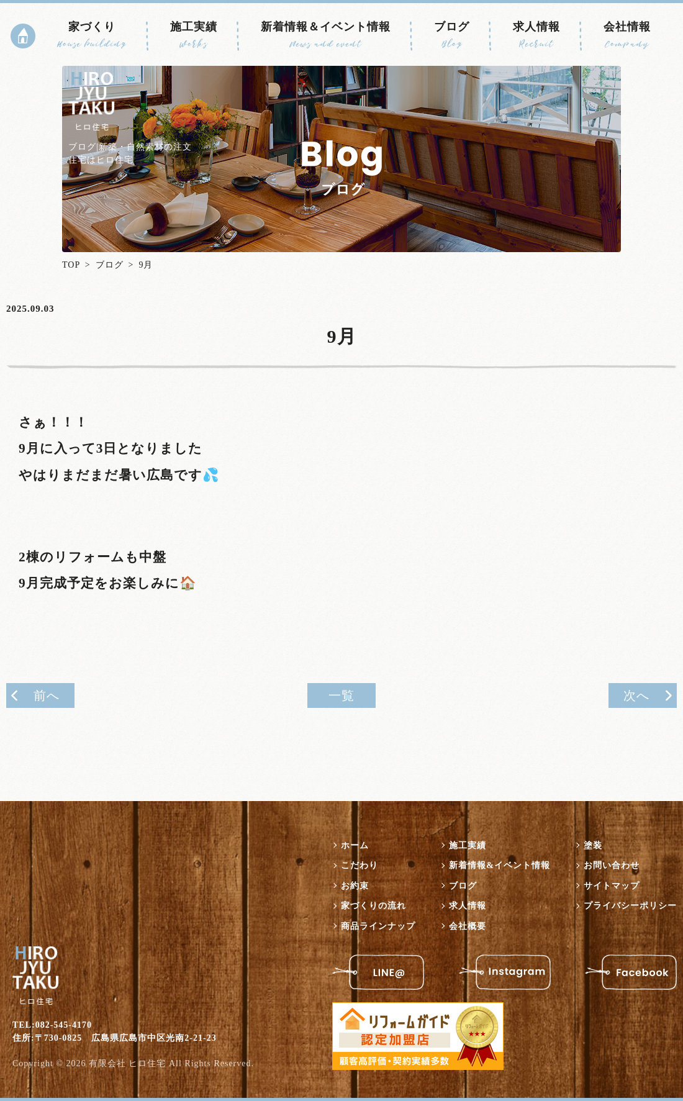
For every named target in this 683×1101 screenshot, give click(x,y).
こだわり (359, 865)
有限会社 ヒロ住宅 (127, 1063)
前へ (47, 695)
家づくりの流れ (373, 905)
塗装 (593, 845)
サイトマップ (612, 885)
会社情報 (627, 35)
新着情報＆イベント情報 (326, 35)
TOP (71, 265)
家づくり (92, 35)
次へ (636, 695)
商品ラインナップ (378, 926)
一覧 (341, 695)
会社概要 (467, 926)
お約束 (355, 885)
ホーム (355, 845)
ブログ (451, 35)
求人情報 (536, 35)
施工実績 (193, 35)
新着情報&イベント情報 (499, 865)
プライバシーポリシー (630, 905)
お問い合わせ (612, 865)
